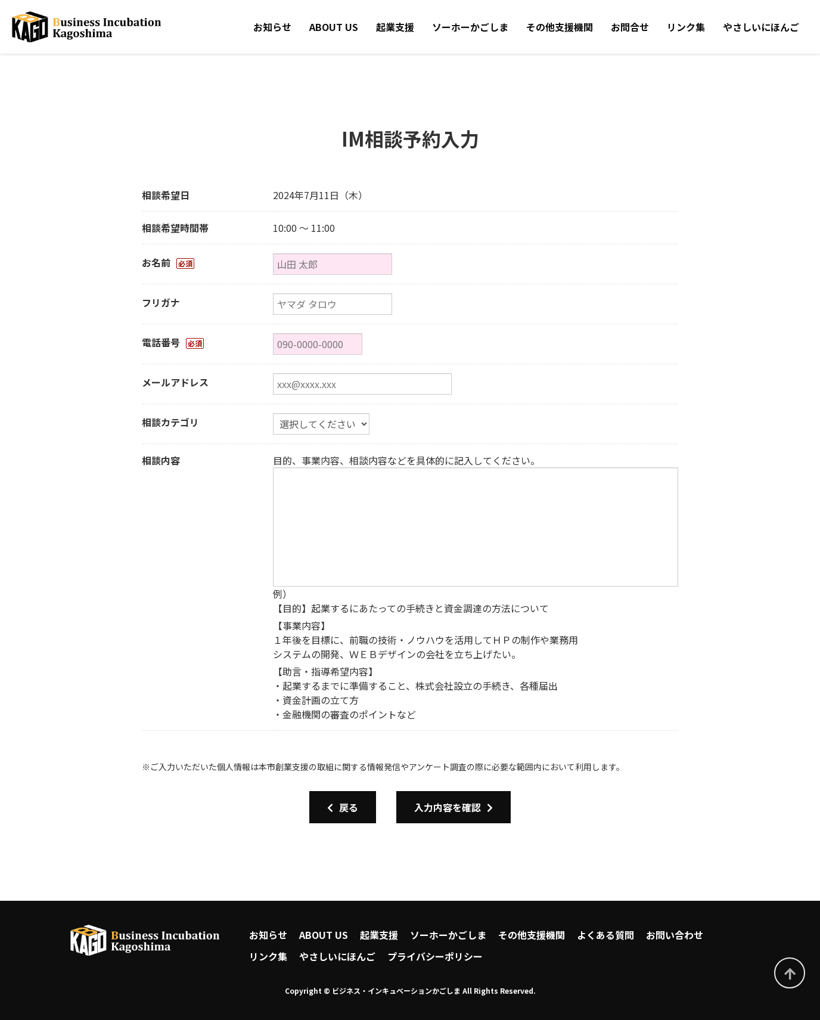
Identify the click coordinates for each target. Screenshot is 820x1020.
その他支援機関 (559, 27)
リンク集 (686, 27)
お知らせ (272, 27)
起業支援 (395, 27)
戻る (342, 807)
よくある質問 (605, 935)
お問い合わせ (674, 935)
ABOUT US (333, 27)
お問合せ (630, 27)
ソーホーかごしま (470, 27)
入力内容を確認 (453, 807)
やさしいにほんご (761, 27)
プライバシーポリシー (435, 956)
